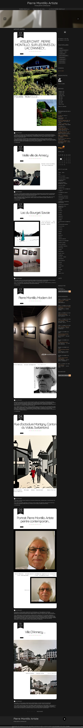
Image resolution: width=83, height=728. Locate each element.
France (60, 212)
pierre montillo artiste (22, 615)
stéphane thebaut (21, 197)
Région (60, 249)
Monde (60, 233)
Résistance (61, 251)
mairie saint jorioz (29, 197)
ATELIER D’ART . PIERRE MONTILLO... (63, 301)
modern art (29, 707)
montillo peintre (31, 406)
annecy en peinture (38, 705)
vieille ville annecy (30, 705)
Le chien (60, 115)
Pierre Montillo (46, 221)
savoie (33, 282)
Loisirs (60, 229)
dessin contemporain (24, 140)
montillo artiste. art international (21, 283)
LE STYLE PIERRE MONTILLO (57, 9)
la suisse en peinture (47, 616)
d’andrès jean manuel (43, 503)
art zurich (37, 617)
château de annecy (22, 706)
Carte (60, 278)
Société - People (41, 613)
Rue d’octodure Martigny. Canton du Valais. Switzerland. (35, 426)
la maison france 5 (22, 409)
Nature (18, 195)
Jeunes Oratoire (61, 139)
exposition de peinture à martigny (24, 196)
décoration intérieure (31, 139)
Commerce (61, 190)
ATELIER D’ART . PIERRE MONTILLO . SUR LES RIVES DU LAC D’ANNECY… (35, 44)
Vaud (49, 613)
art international (39, 616)
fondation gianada (18, 198)
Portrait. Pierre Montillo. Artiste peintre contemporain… (35, 519)
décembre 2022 (61, 91)
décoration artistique (50, 139)
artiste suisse (17, 135)
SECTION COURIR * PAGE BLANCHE (64, 124)
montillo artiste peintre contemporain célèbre (42, 707)
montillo (42, 138)
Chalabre (61, 137)
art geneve (19, 616)
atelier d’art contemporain (22, 138)
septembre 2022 (62, 95)
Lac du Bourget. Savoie (35, 213)
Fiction (60, 210)
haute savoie (22, 705)
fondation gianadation (19, 408)
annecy (23, 198)
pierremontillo (62, 61)
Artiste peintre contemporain (35, 193)
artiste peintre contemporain (35, 706)
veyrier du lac (50, 197)
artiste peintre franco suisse (28, 616)
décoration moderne (41, 139)
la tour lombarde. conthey (24, 619)
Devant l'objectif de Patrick (64, 133)
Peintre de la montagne (26, 195)
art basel (36, 616)
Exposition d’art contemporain (20, 404)
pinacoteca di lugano (32, 618)
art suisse (36, 503)
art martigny (41, 502)
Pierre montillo (17, 405)
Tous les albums (61, 83)
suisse (35, 197)
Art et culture (24, 134)
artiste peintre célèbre (41, 197)
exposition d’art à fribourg (37, 619)
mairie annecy (22, 407)
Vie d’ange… (60, 126)
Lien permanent (18, 132)
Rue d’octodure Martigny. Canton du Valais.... (63, 334)
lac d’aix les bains (27, 282)
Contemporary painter (37, 135)
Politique (61, 247)
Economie (61, 199)
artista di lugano (23, 618)
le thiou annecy (45, 705)
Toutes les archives (62, 106)
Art (20, 134)
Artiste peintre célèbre (33, 134)
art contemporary (28, 408)
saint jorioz (61, 253)
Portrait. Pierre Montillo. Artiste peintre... (63, 358)
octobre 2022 (61, 94)
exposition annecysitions (32, 409)
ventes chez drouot (37, 141)
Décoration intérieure (50, 135)
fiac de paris (49, 140)
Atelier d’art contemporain (26, 135)
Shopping (61, 255)
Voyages (60, 269)
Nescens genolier (62, 238)
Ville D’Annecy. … (35, 632)
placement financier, (25, 405)
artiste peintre (23, 707)
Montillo (54, 404)
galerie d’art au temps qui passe (28, 617)
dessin (31, 707)
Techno (60, 264)
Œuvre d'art (23, 137)
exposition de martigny (49, 502)
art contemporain (49, 406)
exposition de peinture (18, 136)
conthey (60, 51)
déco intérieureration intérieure (32, 407)
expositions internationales (44, 409)
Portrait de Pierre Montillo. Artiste (63, 350)
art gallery (45, 615)
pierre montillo (34, 196)
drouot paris (48, 407)
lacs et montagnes (39, 282)
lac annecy (51, 706)
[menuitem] (24, 9)
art (44, 282)
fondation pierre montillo (34, 138)
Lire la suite (61, 70)
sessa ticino (16, 618)
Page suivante (40, 711)
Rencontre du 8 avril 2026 (63, 138)
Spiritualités (62, 260)
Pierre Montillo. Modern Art (35, 298)
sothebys (54, 407)
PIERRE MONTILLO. (24, 9)
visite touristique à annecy (40, 140)
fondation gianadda (18, 139)
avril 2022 (61, 101)
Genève (31, 612)
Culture (44, 135)
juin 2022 (61, 98)
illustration (16, 140)
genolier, (61, 216)
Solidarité (61, 258)
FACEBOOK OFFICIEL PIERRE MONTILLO (64, 307)
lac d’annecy (31, 140)
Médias (43, 136)
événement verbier (52, 617)
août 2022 (61, 97)
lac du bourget (20, 282)
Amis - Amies (61, 172)
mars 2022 (61, 102)
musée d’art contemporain (42, 707)
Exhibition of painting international (35, 403)
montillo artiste (48, 138)
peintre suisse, (48, 136)
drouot (24, 139)
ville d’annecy (17, 707)
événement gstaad (44, 617)
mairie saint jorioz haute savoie (27, 616)
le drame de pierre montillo (21, 409)
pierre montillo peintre (36, 615)
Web (19, 137)
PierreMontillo (42, 364)
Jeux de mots (61, 226)
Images (25, 136)
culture (35, 707)
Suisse (15, 501)
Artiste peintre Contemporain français (46, 134)
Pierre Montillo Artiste (42, 3)
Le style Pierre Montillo (63, 342)
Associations (61, 187)
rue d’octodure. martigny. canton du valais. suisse (27, 502)
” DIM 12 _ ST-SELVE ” (62, 123)
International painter (46, 404)
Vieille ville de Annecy (35, 155)
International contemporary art (34, 136)
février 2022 (61, 104)
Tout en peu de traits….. (39, 9)
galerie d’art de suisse (41, 618)
